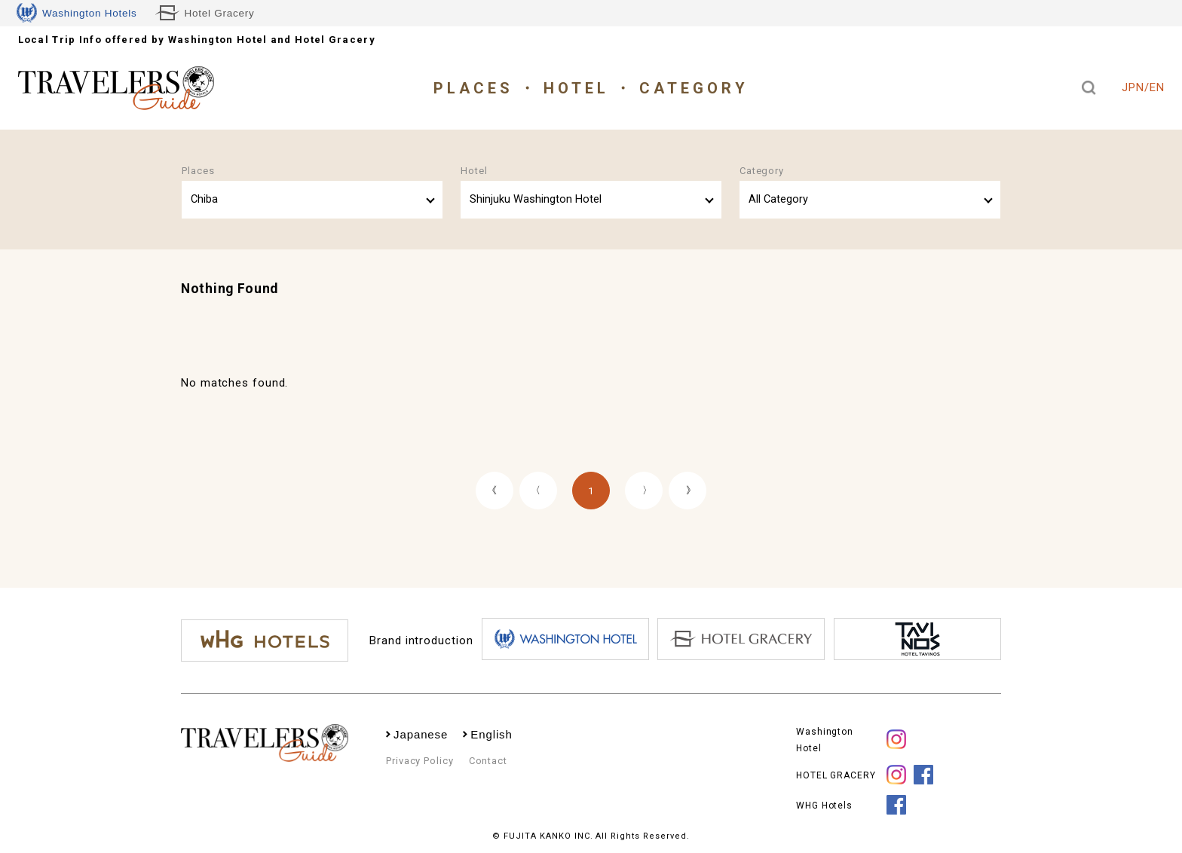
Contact (488, 760)
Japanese (420, 734)
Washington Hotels (77, 13)
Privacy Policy (420, 760)
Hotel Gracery (205, 12)
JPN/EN (1143, 87)
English (491, 734)
